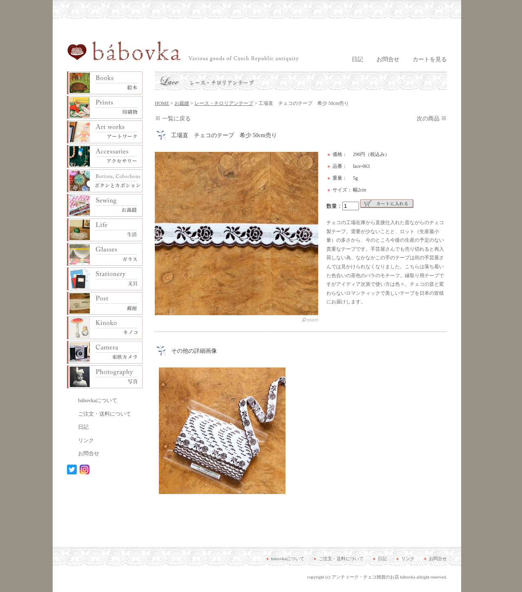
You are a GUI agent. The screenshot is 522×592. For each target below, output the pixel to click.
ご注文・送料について (104, 414)
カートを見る (430, 59)
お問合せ (388, 59)
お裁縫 (181, 103)
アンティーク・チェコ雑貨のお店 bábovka (373, 576)
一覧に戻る (176, 119)
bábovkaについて (97, 400)
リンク (86, 440)
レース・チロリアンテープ (223, 103)
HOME (162, 103)
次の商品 (428, 119)
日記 (357, 59)
